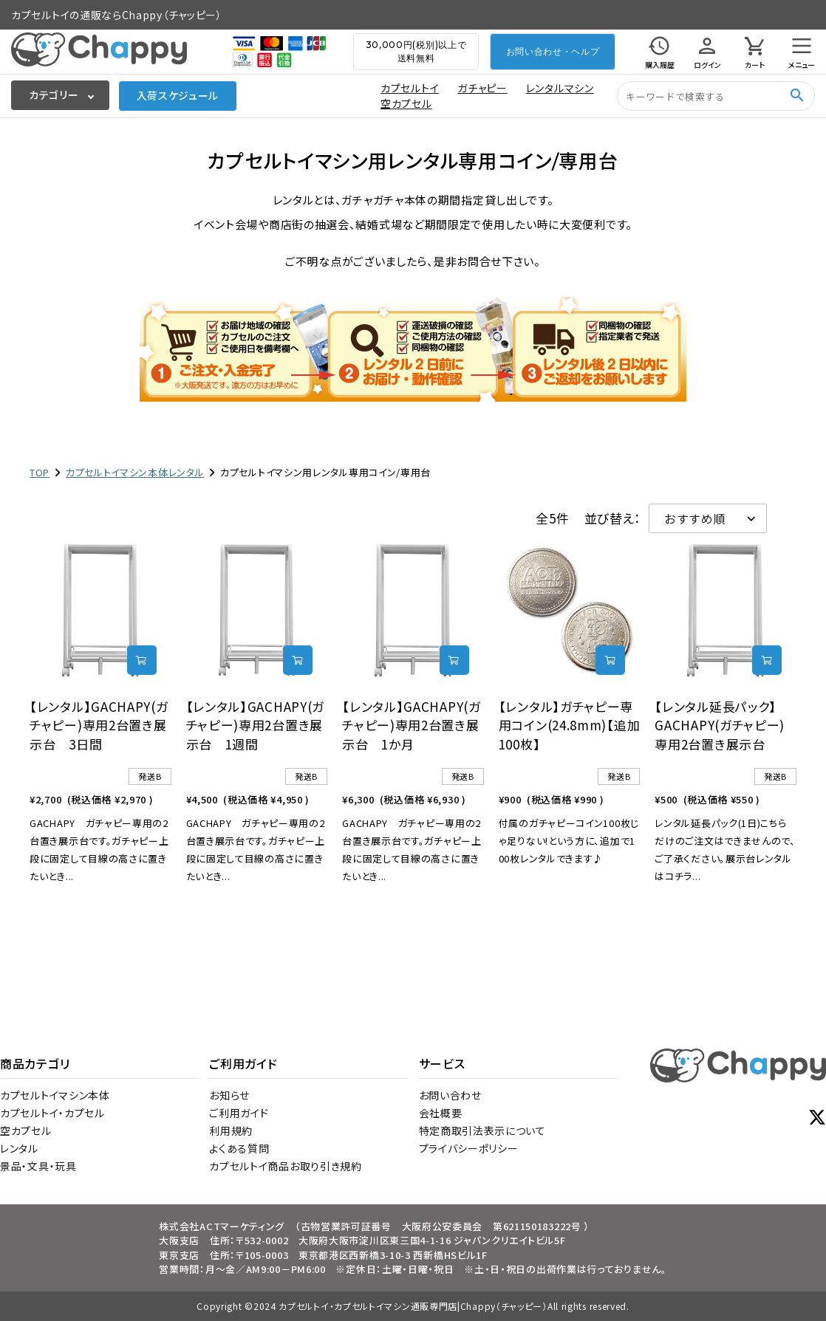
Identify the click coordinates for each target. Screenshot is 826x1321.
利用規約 (231, 1130)
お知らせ (229, 1095)
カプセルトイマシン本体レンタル (135, 472)
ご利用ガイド (238, 1112)
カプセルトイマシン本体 (55, 1095)
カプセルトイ (409, 87)
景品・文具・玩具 (38, 1166)
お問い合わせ (450, 1095)
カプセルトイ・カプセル (52, 1112)
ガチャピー (482, 87)
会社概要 (441, 1112)
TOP (40, 472)
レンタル (19, 1148)
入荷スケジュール (178, 95)
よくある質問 (239, 1148)
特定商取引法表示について (482, 1130)
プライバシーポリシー (469, 1148)
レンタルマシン (560, 87)
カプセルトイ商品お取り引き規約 (285, 1166)
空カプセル (406, 103)
